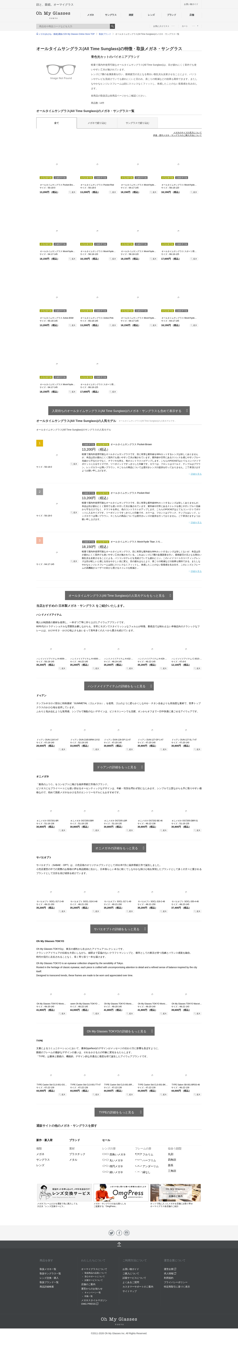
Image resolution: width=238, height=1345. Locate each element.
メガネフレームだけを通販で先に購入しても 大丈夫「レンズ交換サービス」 (64, 1203)
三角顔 (172, 1170)
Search (112, 26)
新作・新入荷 (44, 1140)
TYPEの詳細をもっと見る (116, 1112)
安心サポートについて (95, 1276)
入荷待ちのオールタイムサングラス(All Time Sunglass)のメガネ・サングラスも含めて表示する (116, 411)
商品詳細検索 (47, 1286)
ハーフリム (145, 1160)
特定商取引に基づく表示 (177, 1286)
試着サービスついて (94, 1280)
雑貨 (131, 14)
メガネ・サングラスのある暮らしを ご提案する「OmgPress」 (121, 1203)
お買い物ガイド (191, 4)
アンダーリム (147, 1166)
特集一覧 (89, 1296)
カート (190, 26)
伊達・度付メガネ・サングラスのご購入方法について (177, 135)
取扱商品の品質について (96, 1273)
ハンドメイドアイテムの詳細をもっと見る (117, 686)
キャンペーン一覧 (93, 1292)
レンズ (151, 14)
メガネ (90, 14)
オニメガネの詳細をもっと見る (116, 848)
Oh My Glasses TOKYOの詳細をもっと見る (116, 1031)
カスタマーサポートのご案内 (138, 1286)
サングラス (110, 14)
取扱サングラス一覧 (50, 1273)
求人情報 (170, 1273)
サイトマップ (130, 1291)
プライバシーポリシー (176, 1282)
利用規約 (168, 1278)
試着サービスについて (134, 1278)
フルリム (144, 1154)
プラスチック (77, 1154)
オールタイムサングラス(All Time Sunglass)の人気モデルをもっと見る (117, 595)
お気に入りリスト (164, 26)
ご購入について (131, 1273)
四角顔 (172, 1159)
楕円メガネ (112, 1166)
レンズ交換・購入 (49, 1278)
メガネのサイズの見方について (187, 132)
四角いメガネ (114, 1154)
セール (106, 1140)
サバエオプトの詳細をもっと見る (116, 929)
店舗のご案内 (88, 1284)
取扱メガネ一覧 (48, 1269)
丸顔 (170, 1154)
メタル (73, 1159)
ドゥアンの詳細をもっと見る (116, 767)
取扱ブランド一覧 (49, 1282)
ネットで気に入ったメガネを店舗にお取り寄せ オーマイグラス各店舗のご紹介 (175, 1204)
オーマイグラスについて (94, 1269)
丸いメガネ (112, 1160)
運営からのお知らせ (91, 1288)
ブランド (171, 14)
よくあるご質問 (131, 1282)
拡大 (73, 192)
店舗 (191, 14)
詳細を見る (196, 474)
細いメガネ (112, 1172)
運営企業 (170, 1269)
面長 (170, 1165)
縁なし (143, 1172)
